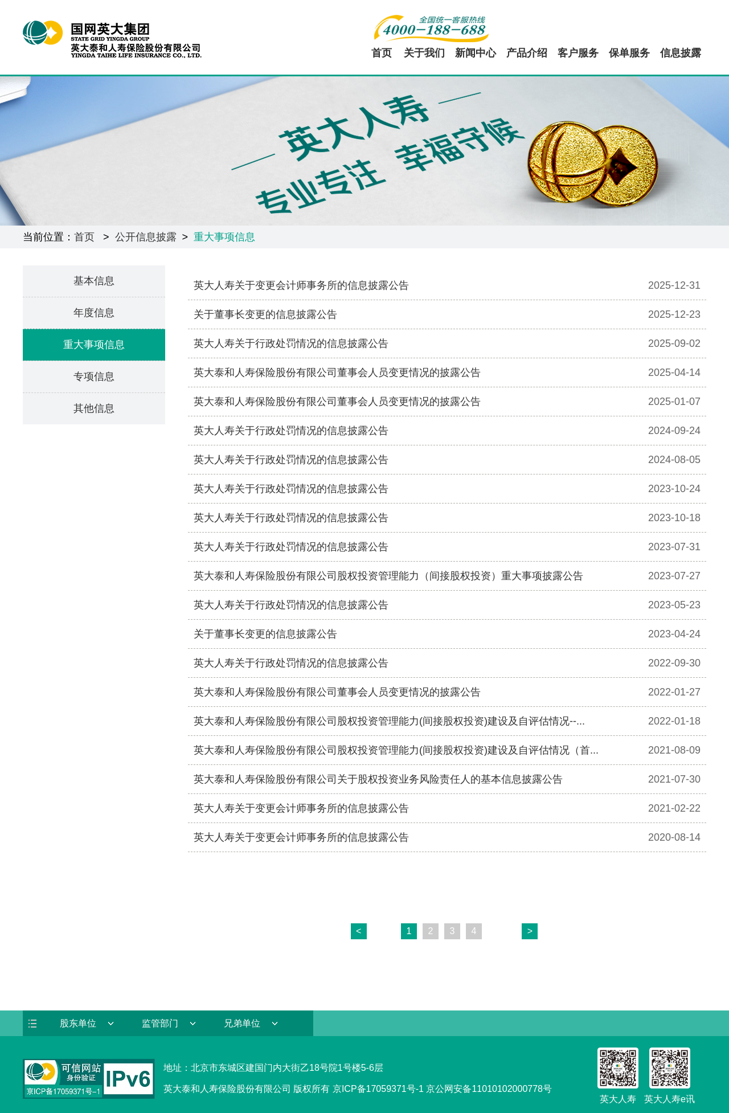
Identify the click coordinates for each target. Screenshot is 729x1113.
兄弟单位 (242, 1023)
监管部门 (160, 1023)
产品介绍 (526, 53)
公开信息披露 (146, 237)
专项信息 (93, 376)
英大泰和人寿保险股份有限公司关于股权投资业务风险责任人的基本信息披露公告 (378, 779)
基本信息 (93, 281)
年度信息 (93, 312)
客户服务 (578, 53)
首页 (381, 53)
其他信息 (93, 408)
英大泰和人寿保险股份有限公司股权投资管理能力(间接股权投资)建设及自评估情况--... (389, 721)
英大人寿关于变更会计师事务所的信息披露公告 (301, 285)
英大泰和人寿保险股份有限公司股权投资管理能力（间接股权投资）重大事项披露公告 (388, 576)
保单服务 (629, 53)
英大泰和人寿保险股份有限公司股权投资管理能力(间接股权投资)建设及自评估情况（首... (396, 750)
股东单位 (78, 1023)
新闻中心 (475, 53)
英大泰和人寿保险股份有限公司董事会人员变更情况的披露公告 (337, 372)
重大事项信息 (224, 237)
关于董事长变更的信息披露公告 (265, 314)
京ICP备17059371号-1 (378, 1089)
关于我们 (424, 53)
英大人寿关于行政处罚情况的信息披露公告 (291, 343)
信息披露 (680, 53)
